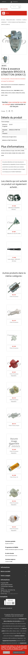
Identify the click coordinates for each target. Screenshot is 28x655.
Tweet (9, 111)
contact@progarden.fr (13, 593)
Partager (7, 111)
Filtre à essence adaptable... (14, 374)
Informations (5, 580)
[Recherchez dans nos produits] (14, 6)
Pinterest (12, 111)
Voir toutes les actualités (6, 608)
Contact (4, 1)
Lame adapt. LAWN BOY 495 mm (14, 259)
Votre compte (5, 575)
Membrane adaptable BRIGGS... (14, 207)
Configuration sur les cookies (19, 652)
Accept (6, 652)
